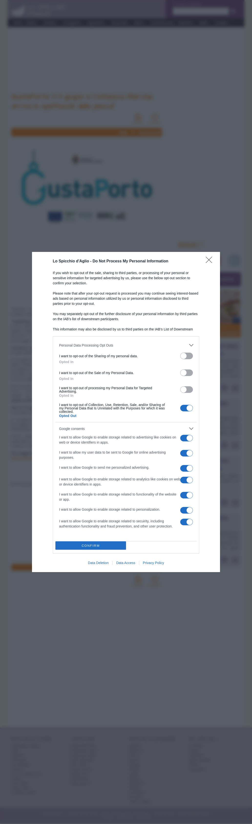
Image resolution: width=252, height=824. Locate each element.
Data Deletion (98, 563)
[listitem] (126, 345)
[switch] (186, 356)
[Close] (210, 261)
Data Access (125, 563)
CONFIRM (91, 545)
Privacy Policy (153, 563)
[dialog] (126, 412)
